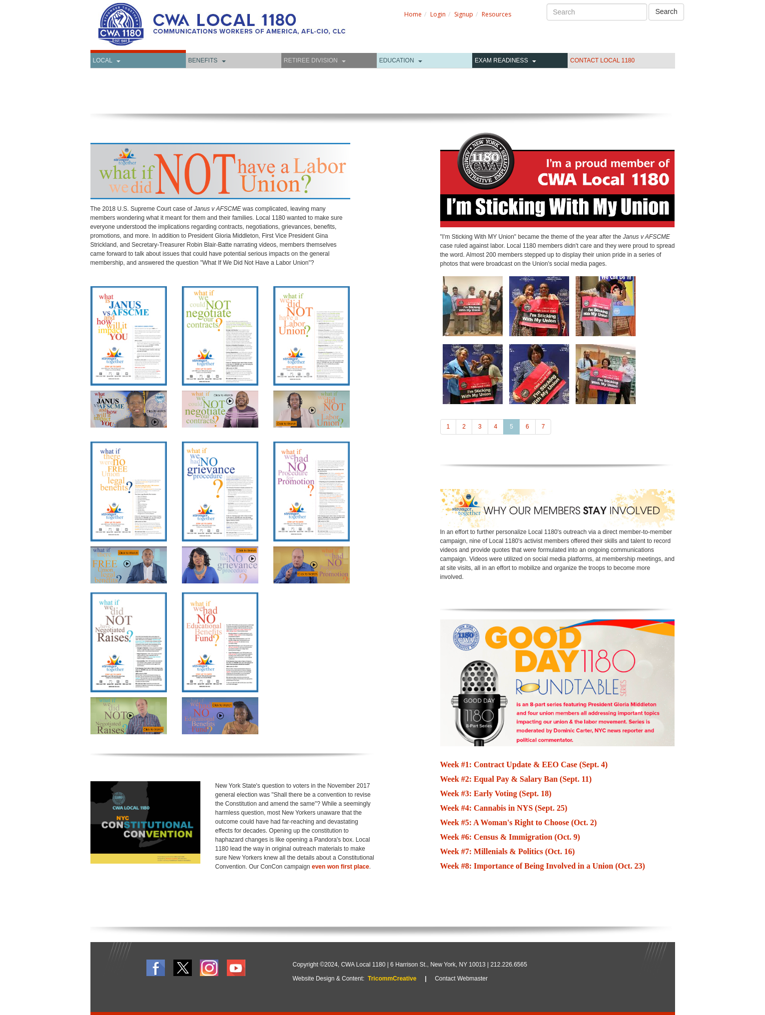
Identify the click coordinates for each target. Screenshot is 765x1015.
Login (438, 14)
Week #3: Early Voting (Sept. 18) (496, 793)
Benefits (203, 60)
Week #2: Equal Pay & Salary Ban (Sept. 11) (516, 779)
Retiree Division (311, 60)
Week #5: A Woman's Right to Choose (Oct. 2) (518, 822)
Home (413, 14)
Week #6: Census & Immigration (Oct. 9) (510, 837)
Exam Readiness (501, 60)
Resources (496, 14)
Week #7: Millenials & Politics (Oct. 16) (507, 851)
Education (396, 60)
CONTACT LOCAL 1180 (602, 60)
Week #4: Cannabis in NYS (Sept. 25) (504, 808)
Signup (463, 14)
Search (666, 11)
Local (102, 60)
